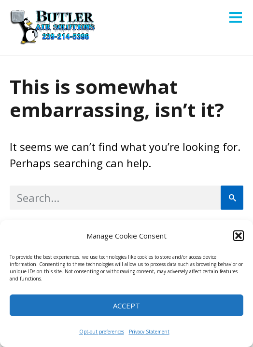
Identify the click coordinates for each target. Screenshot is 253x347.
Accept (126, 305)
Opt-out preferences (101, 331)
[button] (238, 235)
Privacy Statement (149, 331)
